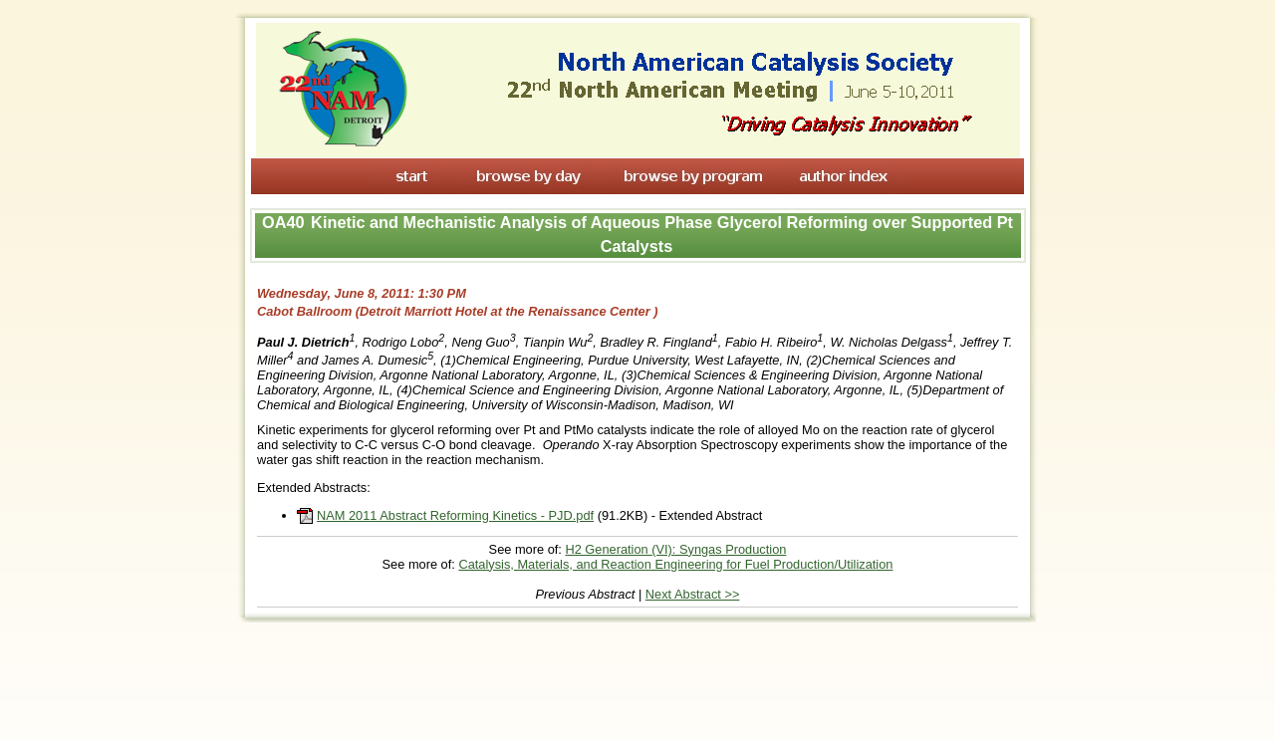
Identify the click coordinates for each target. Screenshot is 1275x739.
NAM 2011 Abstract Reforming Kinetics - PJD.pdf (455, 515)
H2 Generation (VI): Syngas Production (675, 549)
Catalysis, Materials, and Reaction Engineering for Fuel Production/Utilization (675, 564)
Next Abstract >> (692, 594)
